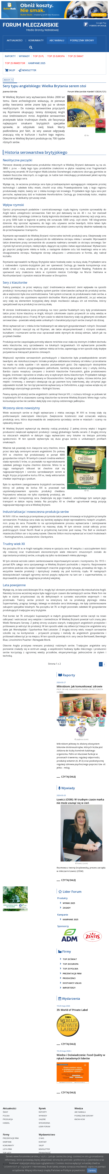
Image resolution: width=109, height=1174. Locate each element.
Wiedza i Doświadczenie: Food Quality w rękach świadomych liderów (81, 1056)
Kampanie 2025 (36, 63)
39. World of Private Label (72, 1010)
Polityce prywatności (74, 1170)
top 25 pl (38, 56)
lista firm (7, 1149)
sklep (10, 70)
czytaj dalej (68, 776)
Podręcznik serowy (82, 40)
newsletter (27, 70)
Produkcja (8, 1119)
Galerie (42, 1119)
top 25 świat (76, 56)
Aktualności (14, 40)
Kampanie (7, 1142)
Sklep (41, 1145)
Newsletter (44, 1149)
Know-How (80, 1119)
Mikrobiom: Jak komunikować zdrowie (79, 686)
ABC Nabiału (57, 40)
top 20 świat (68, 959)
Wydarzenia (69, 999)
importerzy (67, 987)
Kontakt (43, 1142)
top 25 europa (56, 56)
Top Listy (7, 1153)
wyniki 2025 (67, 903)
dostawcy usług (70, 983)
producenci (67, 978)
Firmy (64, 952)
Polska (6, 1115)
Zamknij (92, 1170)
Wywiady (66, 788)
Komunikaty (36, 40)
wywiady (24, 56)
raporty (10, 56)
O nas (41, 1138)
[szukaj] (16, 48)
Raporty (66, 675)
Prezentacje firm (70, 973)
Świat (5, 1112)
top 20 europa (68, 963)
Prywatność (45, 1153)
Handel (6, 1123)
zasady (65, 907)
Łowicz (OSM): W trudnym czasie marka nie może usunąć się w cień (80, 801)
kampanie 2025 (68, 919)
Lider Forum (69, 892)
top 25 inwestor (15, 63)
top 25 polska (68, 968)
